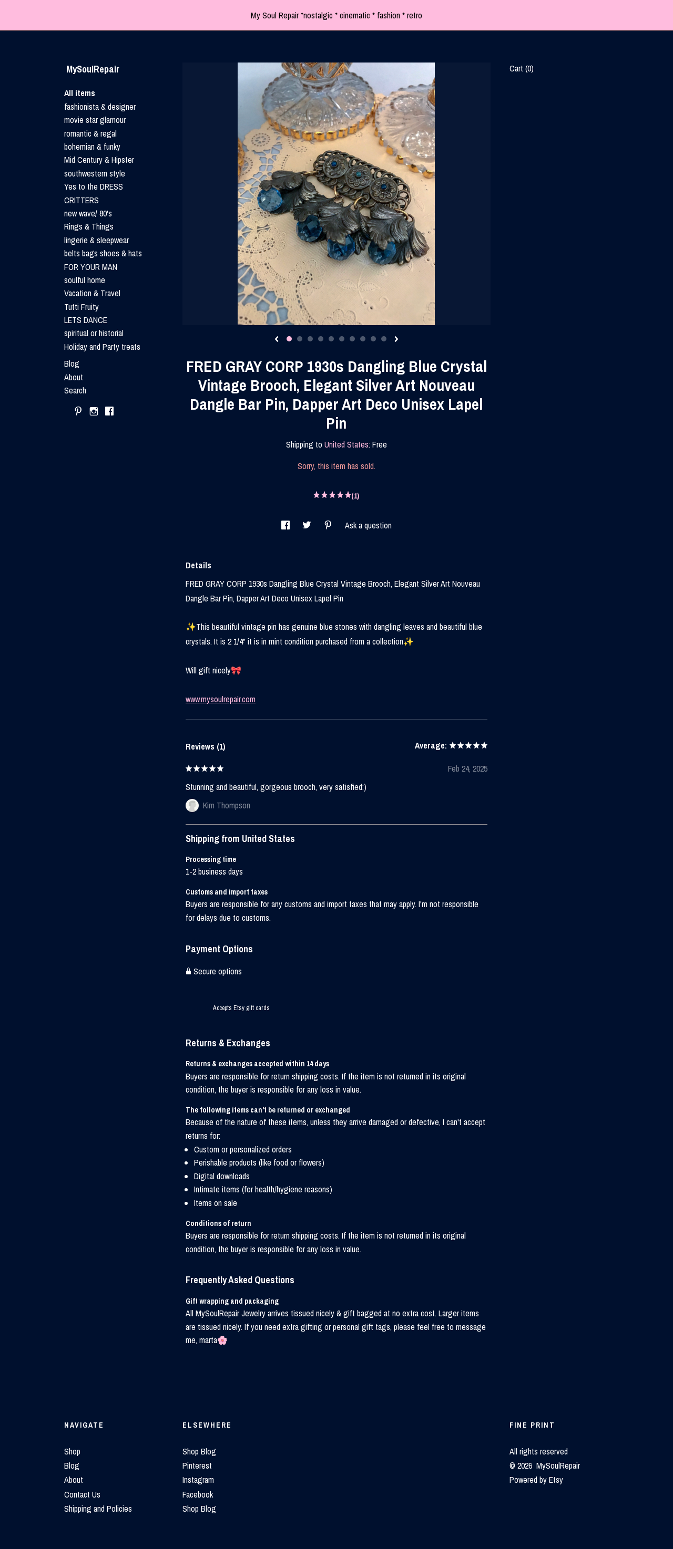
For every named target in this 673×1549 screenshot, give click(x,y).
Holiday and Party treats (102, 346)
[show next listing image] (396, 340)
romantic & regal (90, 133)
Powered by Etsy (536, 1479)
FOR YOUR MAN (90, 267)
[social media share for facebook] (286, 525)
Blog (71, 363)
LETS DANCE (85, 320)
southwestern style (94, 173)
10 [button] (383, 338)
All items (79, 93)
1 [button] (289, 338)
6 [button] (341, 338)
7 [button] (352, 338)
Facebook (197, 1494)
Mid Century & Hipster (99, 159)
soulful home (84, 280)
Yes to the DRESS (93, 186)
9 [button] (373, 338)
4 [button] (320, 338)
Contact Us (82, 1494)
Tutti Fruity (81, 307)
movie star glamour (95, 120)
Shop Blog (199, 1451)
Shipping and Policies (98, 1508)
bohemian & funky (92, 146)
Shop (72, 1451)
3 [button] (310, 338)
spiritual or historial (94, 333)
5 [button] (331, 338)
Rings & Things (89, 226)
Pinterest (197, 1465)
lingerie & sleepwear (96, 240)
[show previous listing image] (276, 340)
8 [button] (362, 338)
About (73, 377)
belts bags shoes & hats (103, 253)
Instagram (198, 1479)
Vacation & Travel (92, 293)
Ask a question (368, 525)
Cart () (521, 68)
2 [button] (299, 338)
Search (75, 390)
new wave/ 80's (88, 213)
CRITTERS (81, 200)
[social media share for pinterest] (329, 525)
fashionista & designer (100, 106)
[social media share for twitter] (307, 525)
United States (346, 444)
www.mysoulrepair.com (221, 699)
